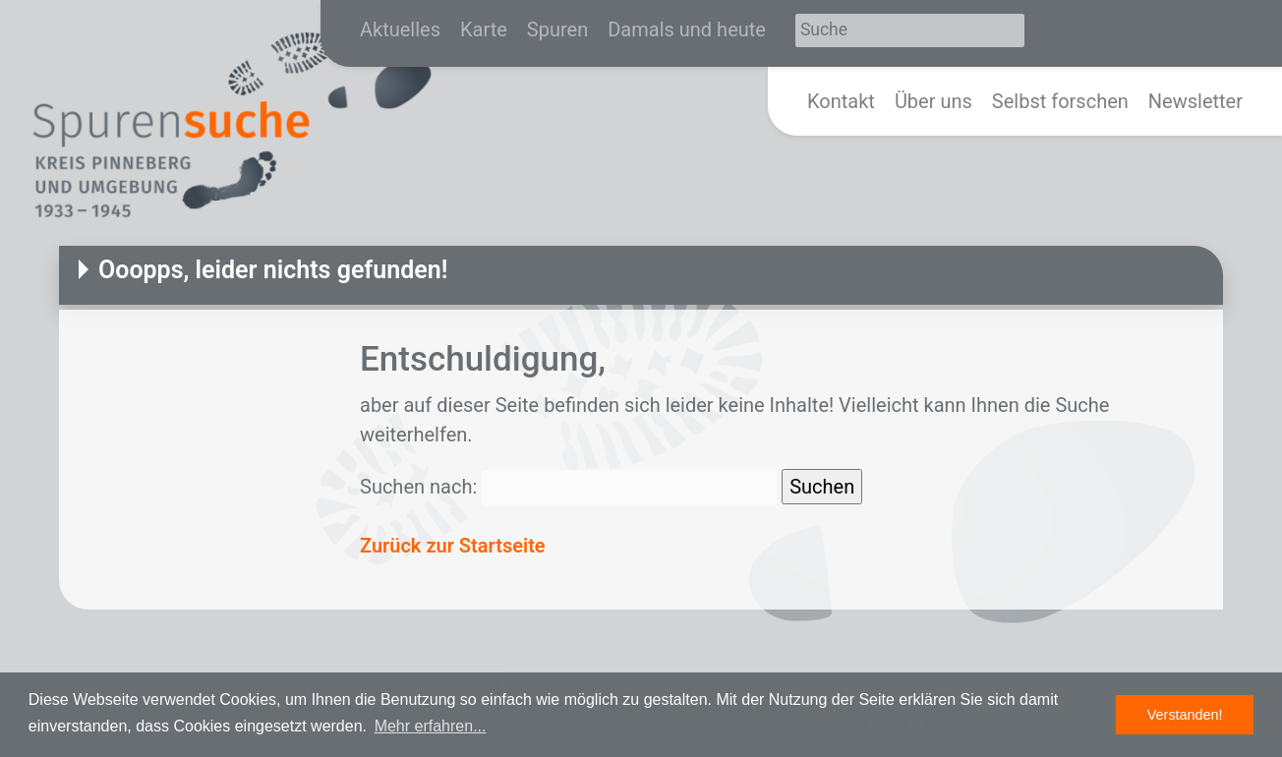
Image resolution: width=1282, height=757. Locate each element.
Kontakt (841, 101)
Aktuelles (400, 29)
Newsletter (1195, 101)
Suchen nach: (418, 486)
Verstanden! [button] (1185, 715)
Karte (483, 29)
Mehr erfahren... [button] (431, 726)
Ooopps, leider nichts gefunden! (272, 270)
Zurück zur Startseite (453, 545)
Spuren (557, 29)
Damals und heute (687, 29)
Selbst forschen (1060, 101)
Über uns (933, 101)
